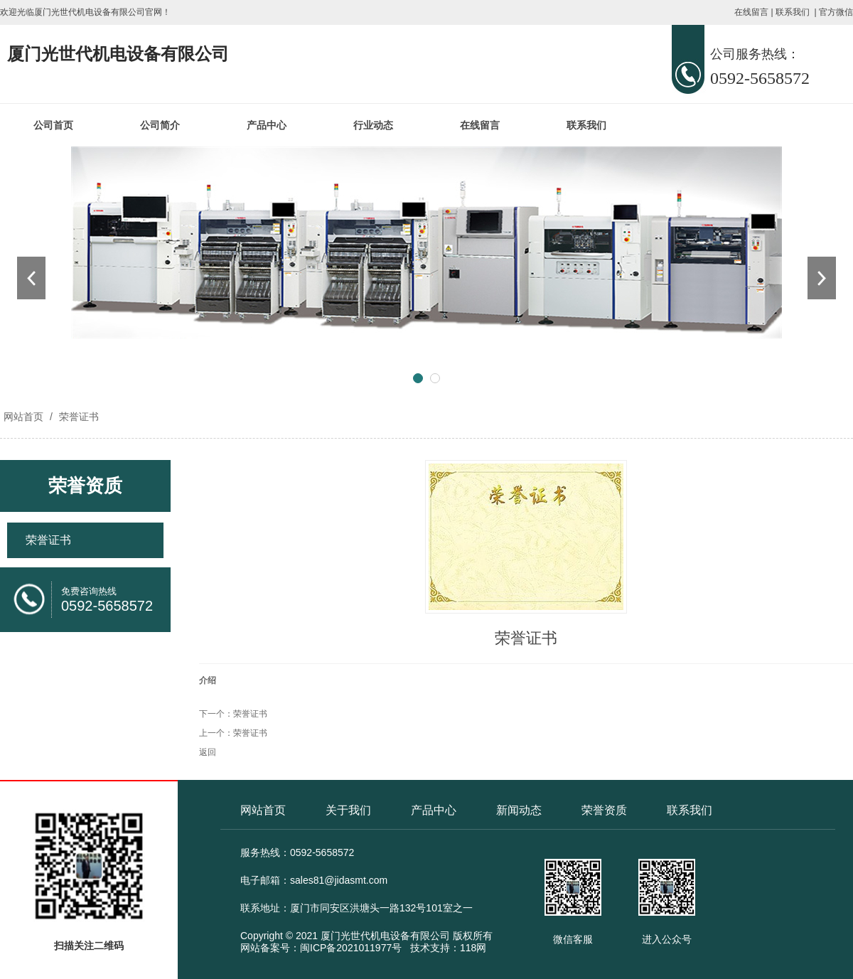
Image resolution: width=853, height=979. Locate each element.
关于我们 (348, 810)
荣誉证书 (77, 416)
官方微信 (836, 12)
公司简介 (160, 125)
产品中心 (266, 125)
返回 (207, 752)
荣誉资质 (604, 810)
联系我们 (793, 12)
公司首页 (53, 125)
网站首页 (23, 416)
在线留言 (751, 12)
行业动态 (373, 125)
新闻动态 (519, 810)
